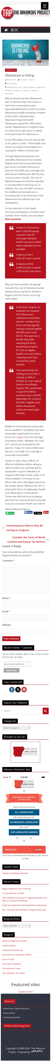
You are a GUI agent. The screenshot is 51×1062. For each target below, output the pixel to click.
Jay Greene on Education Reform (17, 954)
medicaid (25, 90)
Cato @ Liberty (9, 945)
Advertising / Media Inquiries (16, 1008)
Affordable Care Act (14, 87)
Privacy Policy (9, 1013)
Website (6, 624)
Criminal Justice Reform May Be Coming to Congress (22, 528)
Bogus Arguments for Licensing (16, 888)
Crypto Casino (25, 991)
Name (6, 598)
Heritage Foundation (13, 90)
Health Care (11, 70)
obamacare (9, 93)
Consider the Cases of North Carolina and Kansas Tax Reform (28, 539)
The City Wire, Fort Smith (13, 973)
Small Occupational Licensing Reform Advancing (24, 905)
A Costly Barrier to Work (13, 893)
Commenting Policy (11, 1017)
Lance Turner (8, 959)
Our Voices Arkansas (11, 964)
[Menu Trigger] (44, 6)
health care (40, 87)
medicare (34, 90)
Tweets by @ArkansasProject (15, 873)
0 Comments (11, 83)
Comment (8, 560)
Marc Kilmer (11, 80)
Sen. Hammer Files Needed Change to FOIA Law (24, 909)
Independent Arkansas (12, 950)
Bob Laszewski (29, 87)
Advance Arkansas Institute (14, 941)
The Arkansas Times (11, 968)
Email (6, 611)
